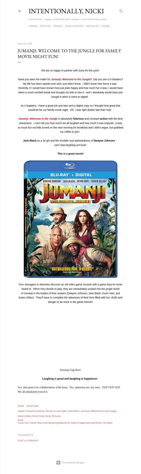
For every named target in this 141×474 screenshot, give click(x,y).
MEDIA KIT (92, 26)
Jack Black (73, 411)
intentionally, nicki (66, 11)
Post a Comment (28, 440)
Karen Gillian (24, 416)
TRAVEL (58, 26)
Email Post (33, 405)
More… (106, 26)
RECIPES (45, 26)
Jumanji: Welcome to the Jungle (38, 118)
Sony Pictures (53, 416)
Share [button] (21, 405)
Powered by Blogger (70, 462)
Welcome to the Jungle (76, 79)
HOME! (33, 26)
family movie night (56, 411)
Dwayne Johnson (35, 411)
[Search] (121, 10)
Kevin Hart (38, 416)
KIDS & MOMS (74, 26)
